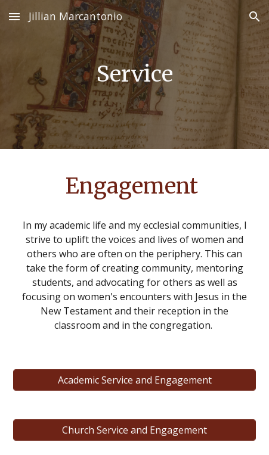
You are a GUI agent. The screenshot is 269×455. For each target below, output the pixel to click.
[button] (14, 16)
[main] (134, 74)
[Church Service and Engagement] (135, 430)
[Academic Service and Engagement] (135, 380)
